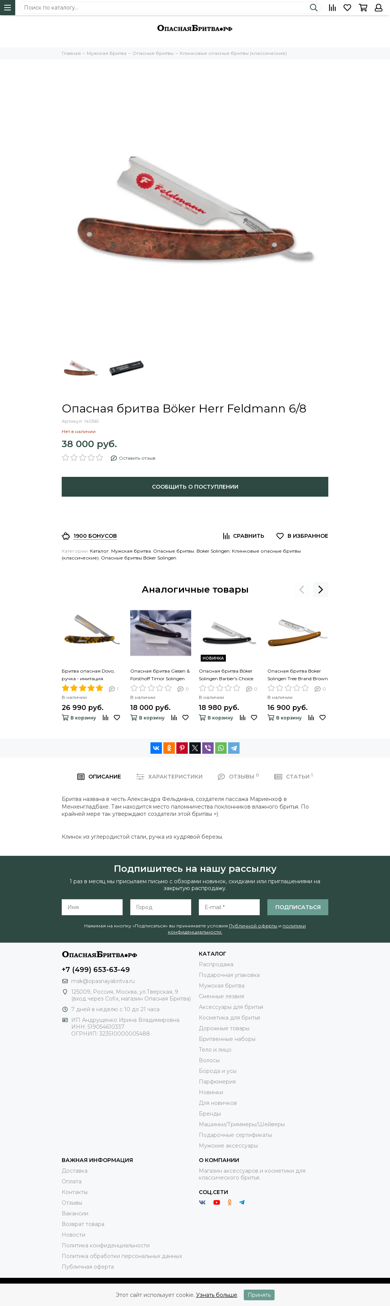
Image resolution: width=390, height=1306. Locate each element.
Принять (259, 1295)
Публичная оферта (88, 1266)
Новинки (211, 1092)
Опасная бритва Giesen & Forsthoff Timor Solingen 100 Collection (160, 675)
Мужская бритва (131, 551)
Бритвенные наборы (227, 1039)
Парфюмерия (217, 1081)
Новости (73, 1234)
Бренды (210, 1113)
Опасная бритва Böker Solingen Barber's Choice (226, 674)
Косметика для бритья (229, 1017)
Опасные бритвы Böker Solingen (138, 558)
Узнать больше (216, 1295)
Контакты (75, 1192)
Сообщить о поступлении (195, 486)
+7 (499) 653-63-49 (96, 970)
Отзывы (72, 1202)
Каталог (99, 551)
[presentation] (301, 589)
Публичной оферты (253, 926)
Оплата (72, 1181)
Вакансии (75, 1213)
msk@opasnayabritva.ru (103, 981)
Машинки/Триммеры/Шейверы (242, 1124)
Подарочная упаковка (229, 975)
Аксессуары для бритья (231, 1007)
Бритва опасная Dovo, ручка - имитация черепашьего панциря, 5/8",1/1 (90, 675)
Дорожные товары (224, 1028)
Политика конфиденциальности (106, 1245)
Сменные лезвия (221, 996)
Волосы (209, 1060)
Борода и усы (218, 1071)
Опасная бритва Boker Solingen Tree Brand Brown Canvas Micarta (297, 675)
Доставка (75, 1170)
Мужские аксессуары (228, 1145)
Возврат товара (83, 1224)
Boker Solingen (213, 551)
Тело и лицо (215, 1049)
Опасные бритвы (173, 551)
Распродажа (216, 964)
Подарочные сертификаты (235, 1135)
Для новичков (218, 1103)
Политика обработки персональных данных (122, 1256)
